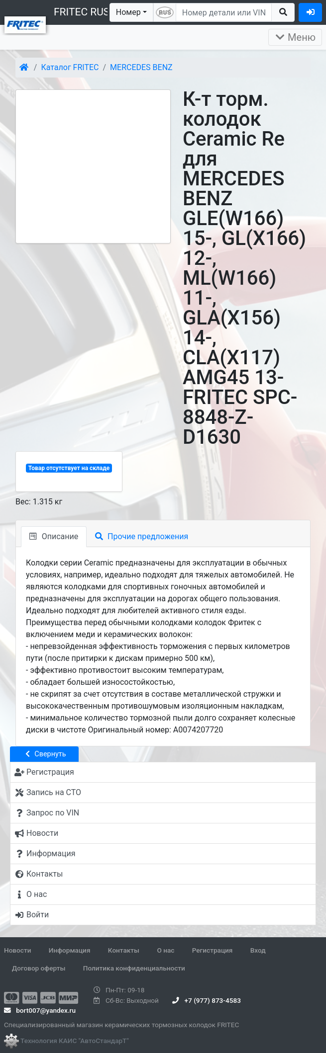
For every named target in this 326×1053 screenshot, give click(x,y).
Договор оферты (38, 968)
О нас (165, 950)
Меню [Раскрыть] (295, 37)
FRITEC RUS (81, 12)
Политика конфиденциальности (134, 968)
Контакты (123, 950)
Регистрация (212, 950)
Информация (70, 950)
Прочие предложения (141, 536)
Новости (17, 950)
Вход (258, 950)
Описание (53, 536)
